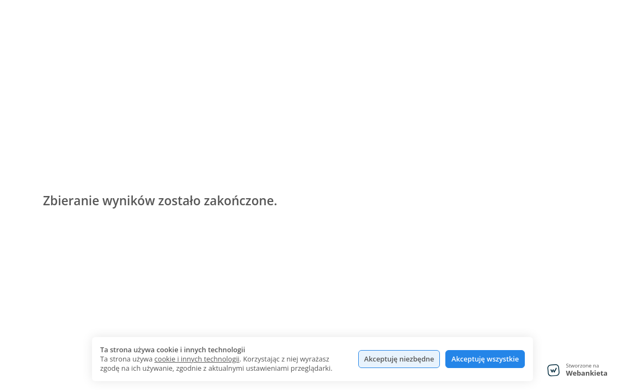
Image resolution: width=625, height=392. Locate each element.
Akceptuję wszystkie (485, 359)
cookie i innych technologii (197, 359)
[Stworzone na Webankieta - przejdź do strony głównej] (577, 370)
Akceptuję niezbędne (399, 359)
